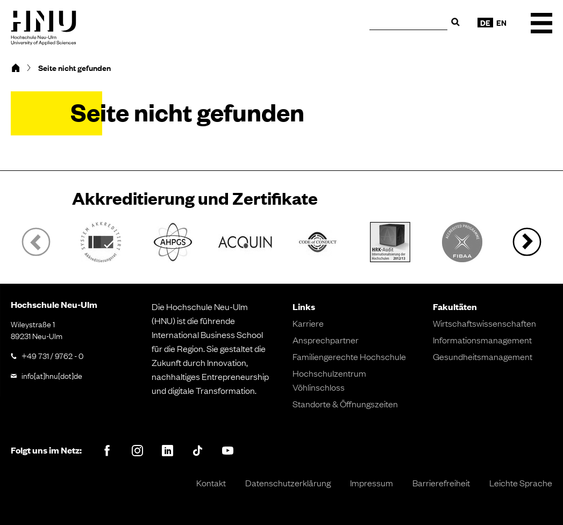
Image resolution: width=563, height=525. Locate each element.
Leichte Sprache (520, 482)
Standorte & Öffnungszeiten (345, 403)
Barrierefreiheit (441, 482)
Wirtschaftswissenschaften (484, 323)
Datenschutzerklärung (288, 482)
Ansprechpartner (326, 340)
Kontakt (211, 482)
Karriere (308, 323)
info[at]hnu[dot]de (52, 375)
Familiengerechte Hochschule (349, 356)
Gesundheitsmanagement (482, 356)
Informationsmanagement (482, 340)
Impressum (371, 482)
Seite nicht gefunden (74, 67)
